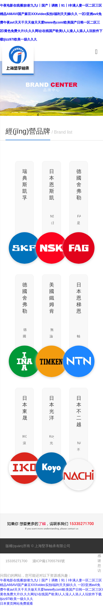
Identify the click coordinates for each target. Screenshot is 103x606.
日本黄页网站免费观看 (16, 603)
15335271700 (16, 561)
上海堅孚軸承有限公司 (52, 546)
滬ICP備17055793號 (48, 561)
